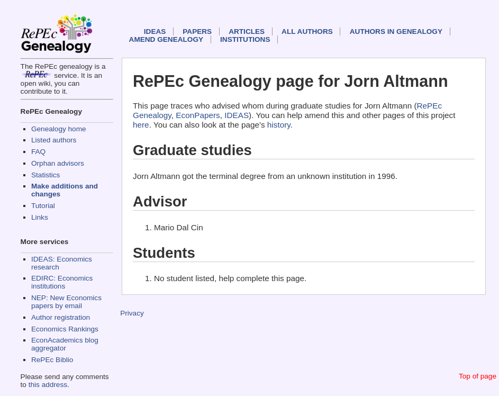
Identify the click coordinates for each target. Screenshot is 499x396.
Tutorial (43, 206)
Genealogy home (58, 129)
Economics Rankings (64, 329)
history (279, 124)
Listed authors (53, 140)
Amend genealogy (166, 39)
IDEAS (155, 31)
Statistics (45, 175)
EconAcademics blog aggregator (64, 344)
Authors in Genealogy (396, 31)
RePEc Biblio (52, 360)
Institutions (245, 39)
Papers (197, 31)
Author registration (60, 317)
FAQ (38, 152)
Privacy (132, 313)
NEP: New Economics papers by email (66, 302)
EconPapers (198, 115)
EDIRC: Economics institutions (62, 282)
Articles (247, 31)
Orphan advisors (57, 163)
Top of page (477, 376)
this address (48, 385)
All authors (307, 31)
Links (39, 217)
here (141, 124)
